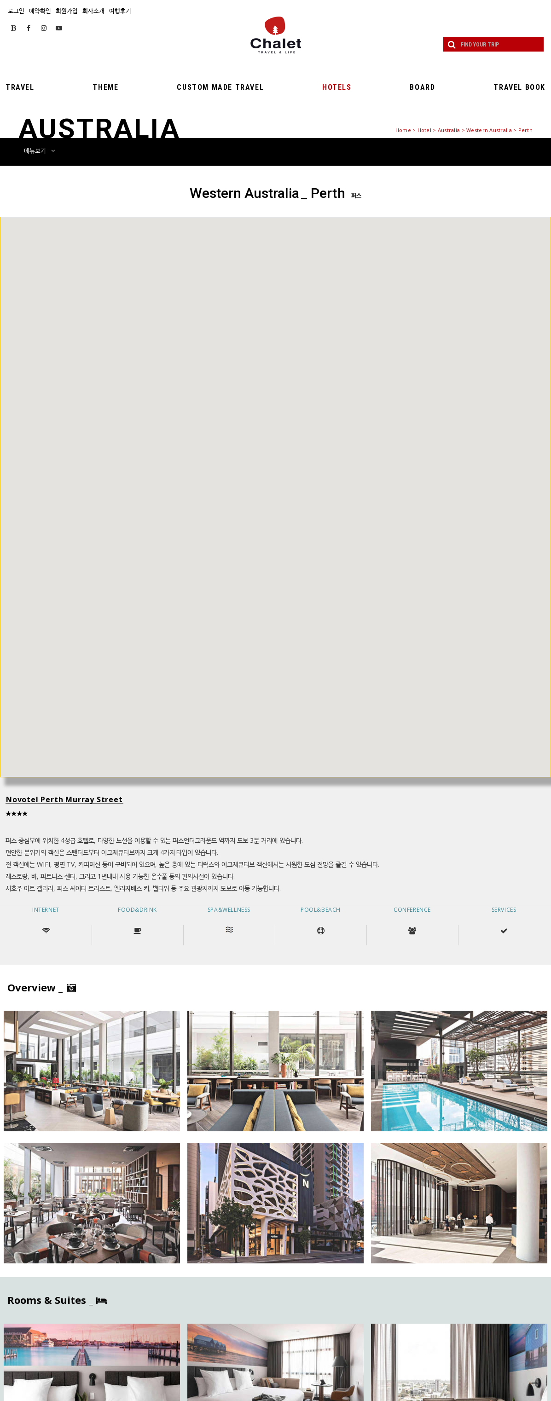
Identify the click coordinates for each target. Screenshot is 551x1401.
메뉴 (39, 150)
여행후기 (120, 10)
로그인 (16, 10)
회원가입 (67, 10)
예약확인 (40, 10)
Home (403, 130)
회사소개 (93, 10)
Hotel (424, 130)
